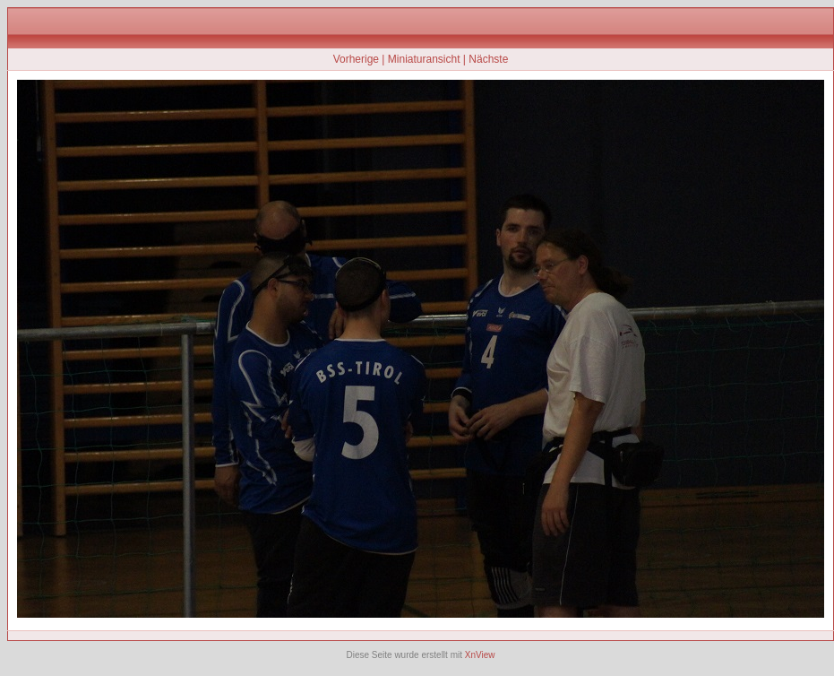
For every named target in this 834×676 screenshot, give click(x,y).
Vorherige (356, 59)
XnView (480, 655)
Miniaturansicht (424, 59)
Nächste (488, 59)
